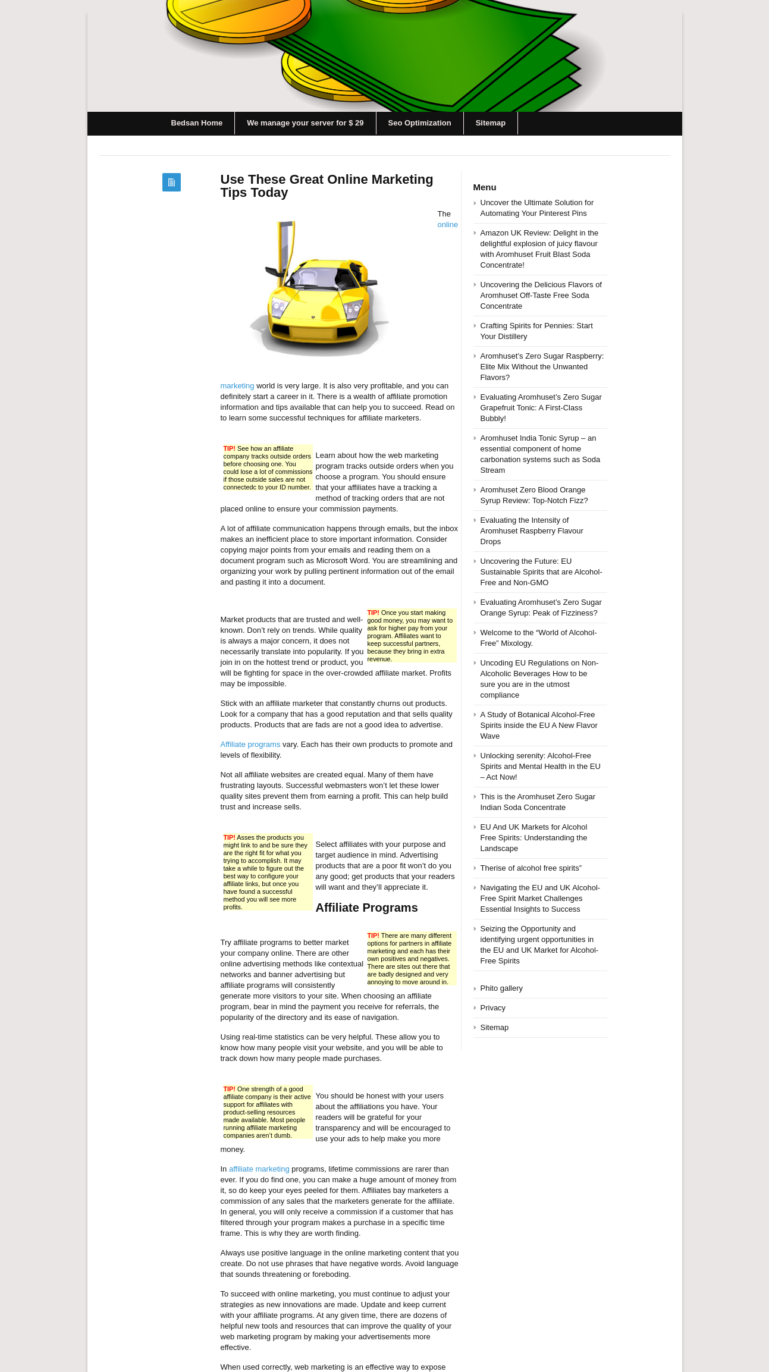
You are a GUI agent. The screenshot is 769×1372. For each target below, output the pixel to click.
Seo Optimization (419, 122)
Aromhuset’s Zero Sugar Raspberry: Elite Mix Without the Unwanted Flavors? (542, 366)
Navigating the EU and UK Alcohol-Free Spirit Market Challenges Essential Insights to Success (541, 898)
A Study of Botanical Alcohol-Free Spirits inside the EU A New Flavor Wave (539, 725)
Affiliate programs (251, 744)
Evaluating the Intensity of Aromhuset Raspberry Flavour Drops (532, 531)
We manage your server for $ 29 (305, 122)
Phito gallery (502, 988)
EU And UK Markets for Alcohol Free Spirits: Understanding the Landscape (534, 837)
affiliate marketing (259, 1168)
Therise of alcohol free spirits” (531, 868)
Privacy (493, 1007)
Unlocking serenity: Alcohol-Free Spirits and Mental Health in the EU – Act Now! (541, 766)
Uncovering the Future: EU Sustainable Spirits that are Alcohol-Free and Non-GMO (541, 572)
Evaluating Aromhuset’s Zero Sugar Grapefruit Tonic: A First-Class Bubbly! (541, 408)
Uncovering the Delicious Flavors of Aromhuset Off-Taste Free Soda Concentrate (541, 295)
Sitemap (491, 122)
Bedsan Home (197, 122)
